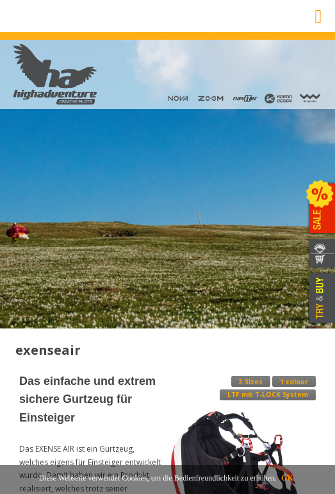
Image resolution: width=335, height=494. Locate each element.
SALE (320, 208)
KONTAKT (320, 246)
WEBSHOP (320, 261)
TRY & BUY (320, 298)
